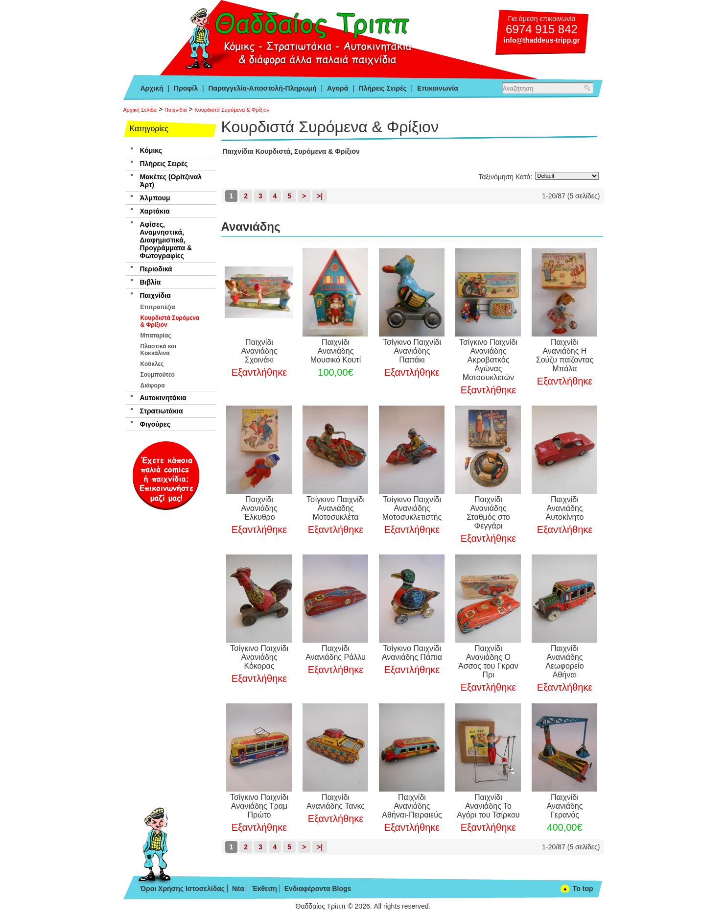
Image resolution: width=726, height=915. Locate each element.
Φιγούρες (155, 424)
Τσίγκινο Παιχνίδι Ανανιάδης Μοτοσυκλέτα (335, 508)
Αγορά (337, 88)
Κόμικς (151, 150)
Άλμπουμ (155, 198)
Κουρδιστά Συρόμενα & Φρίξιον (231, 110)
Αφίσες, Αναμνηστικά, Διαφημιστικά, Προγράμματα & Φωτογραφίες (166, 240)
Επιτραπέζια (158, 307)
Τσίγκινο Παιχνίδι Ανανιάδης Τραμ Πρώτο (259, 806)
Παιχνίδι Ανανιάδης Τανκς (335, 801)
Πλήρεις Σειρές (383, 88)
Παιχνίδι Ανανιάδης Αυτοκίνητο (565, 508)
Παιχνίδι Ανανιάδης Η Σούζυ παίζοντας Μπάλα (564, 355)
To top (583, 888)
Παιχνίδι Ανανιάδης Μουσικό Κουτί (335, 351)
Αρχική (152, 88)
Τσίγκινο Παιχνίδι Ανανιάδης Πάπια (412, 652)
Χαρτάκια (155, 211)
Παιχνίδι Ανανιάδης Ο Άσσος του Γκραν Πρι (488, 661)
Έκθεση (264, 888)
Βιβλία (150, 282)
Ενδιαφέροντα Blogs (317, 888)
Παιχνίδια (175, 110)
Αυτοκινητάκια (163, 398)
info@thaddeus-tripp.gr (542, 40)
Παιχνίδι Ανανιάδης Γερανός (564, 806)
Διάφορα (153, 385)
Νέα (238, 888)
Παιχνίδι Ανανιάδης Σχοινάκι (259, 351)
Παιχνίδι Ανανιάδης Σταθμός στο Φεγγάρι (488, 512)
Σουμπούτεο (158, 374)
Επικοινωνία (437, 88)
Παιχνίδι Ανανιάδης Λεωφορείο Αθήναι (564, 661)
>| (320, 196)
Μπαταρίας (156, 335)
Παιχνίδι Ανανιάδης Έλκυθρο (259, 508)
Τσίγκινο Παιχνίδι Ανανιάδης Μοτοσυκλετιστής (412, 508)
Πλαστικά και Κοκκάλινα (158, 350)
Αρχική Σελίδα (140, 110)
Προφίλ (186, 88)
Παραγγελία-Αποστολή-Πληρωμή (262, 88)
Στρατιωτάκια (161, 411)
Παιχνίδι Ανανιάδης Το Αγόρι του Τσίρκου (488, 806)
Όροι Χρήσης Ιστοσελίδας (183, 888)
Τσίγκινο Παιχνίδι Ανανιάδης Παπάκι (412, 351)
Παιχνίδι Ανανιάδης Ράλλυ (335, 652)
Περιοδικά (156, 269)
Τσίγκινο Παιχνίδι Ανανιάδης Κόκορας (259, 657)
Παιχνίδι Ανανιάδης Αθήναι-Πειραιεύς (412, 806)
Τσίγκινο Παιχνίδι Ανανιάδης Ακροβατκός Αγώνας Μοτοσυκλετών (488, 360)
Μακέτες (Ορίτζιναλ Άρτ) (171, 181)
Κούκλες (152, 364)
